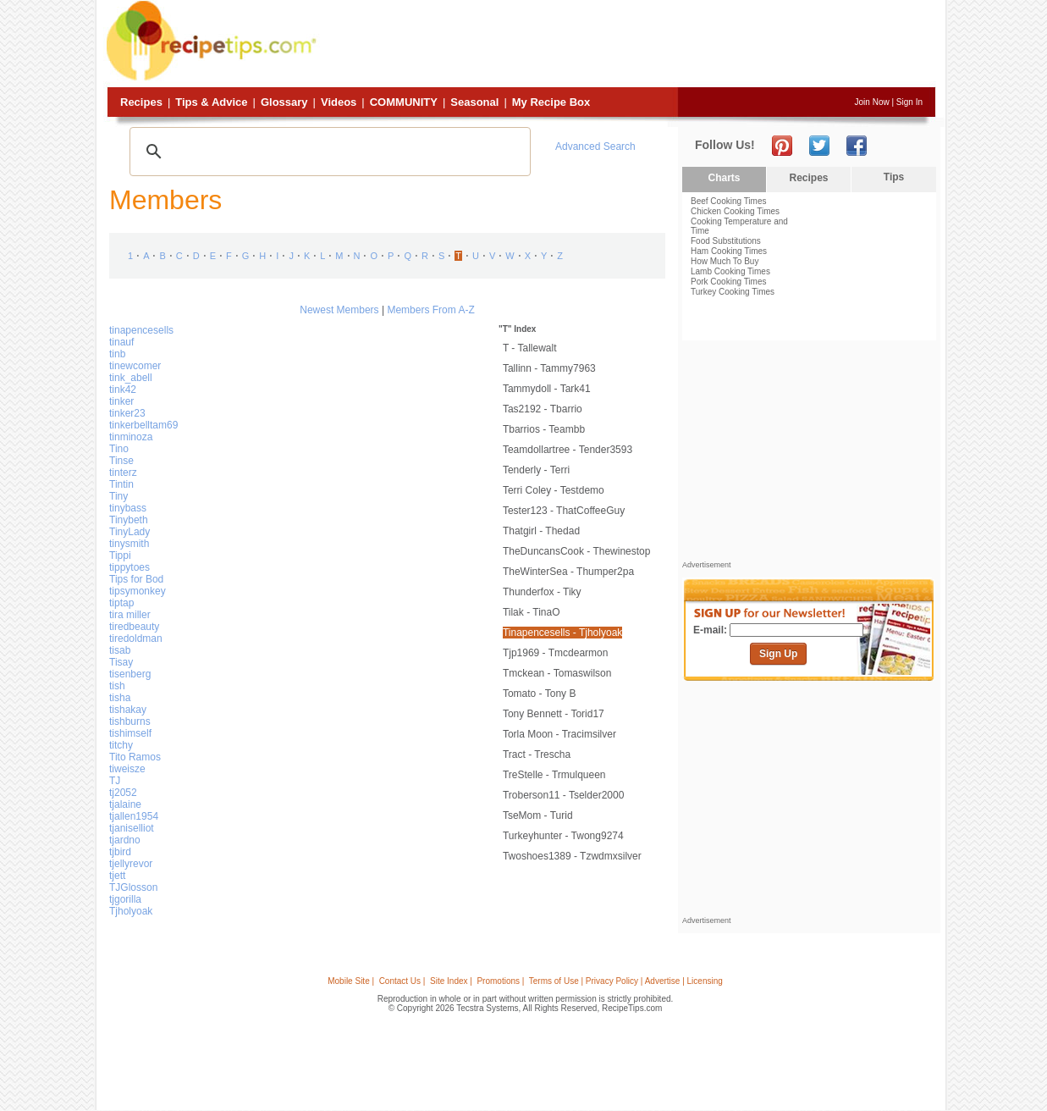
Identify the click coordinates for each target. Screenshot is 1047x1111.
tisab (119, 650)
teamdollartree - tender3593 (567, 450)
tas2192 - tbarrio (542, 409)
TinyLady (129, 532)
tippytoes (129, 567)
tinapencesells (141, 330)
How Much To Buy (724, 261)
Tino (119, 449)
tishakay (127, 710)
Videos (338, 102)
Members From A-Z (430, 310)
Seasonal (474, 102)
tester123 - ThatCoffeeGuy (564, 511)
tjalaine (125, 804)
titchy (121, 745)
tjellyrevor (130, 864)
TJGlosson (133, 887)
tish (117, 686)
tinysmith (129, 544)
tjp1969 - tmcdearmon (556, 653)
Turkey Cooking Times (732, 291)
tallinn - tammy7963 (549, 368)
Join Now (872, 102)
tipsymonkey (137, 591)
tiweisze (127, 769)
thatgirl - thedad (541, 531)
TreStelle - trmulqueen (554, 775)
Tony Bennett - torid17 (553, 714)
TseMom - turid (538, 815)
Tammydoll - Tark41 (547, 389)
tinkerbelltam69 (143, 425)
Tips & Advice (211, 102)
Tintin (121, 484)
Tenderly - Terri (536, 470)
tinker (121, 401)
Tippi (120, 555)
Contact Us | (402, 981)
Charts (724, 178)
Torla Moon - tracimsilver (559, 734)
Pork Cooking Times (728, 281)
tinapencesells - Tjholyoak (562, 632)
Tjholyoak (130, 911)
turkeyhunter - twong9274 (563, 836)
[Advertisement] (628, 45)
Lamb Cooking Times (730, 271)
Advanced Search (595, 146)
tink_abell (130, 378)
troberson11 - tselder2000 (563, 795)
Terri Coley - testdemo (553, 490)
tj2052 (123, 793)
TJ (114, 781)
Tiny (118, 496)
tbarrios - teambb (544, 429)
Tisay (121, 662)
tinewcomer (135, 366)
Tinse (121, 461)
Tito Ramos (135, 757)
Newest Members (339, 310)
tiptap (121, 603)
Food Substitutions (726, 241)
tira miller (130, 615)
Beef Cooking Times (729, 201)
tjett (117, 876)
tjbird (120, 852)
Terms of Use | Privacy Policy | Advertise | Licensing (626, 981)
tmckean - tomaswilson (557, 673)
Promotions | (500, 981)
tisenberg (130, 674)
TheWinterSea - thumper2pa (568, 572)
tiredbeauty (134, 627)
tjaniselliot (131, 828)
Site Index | (451, 981)
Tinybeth (128, 520)
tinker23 (127, 413)
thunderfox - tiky (542, 592)
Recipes (141, 102)
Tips (894, 177)
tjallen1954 (133, 816)
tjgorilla (125, 899)
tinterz (123, 472)
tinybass (127, 508)
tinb (117, 354)
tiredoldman (136, 638)
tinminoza (130, 437)
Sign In (909, 102)
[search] (327, 151)
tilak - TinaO (531, 612)
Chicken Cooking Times (735, 211)
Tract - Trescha (536, 754)
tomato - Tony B (539, 693)
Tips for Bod (136, 579)
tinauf (121, 342)
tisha (119, 698)
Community (404, 102)
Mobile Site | (351, 981)
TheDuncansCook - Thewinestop (577, 551)
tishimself (130, 733)
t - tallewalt (530, 348)
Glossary (284, 102)
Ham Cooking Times (729, 251)
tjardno (125, 840)
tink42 (122, 389)
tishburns (130, 721)
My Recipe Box (551, 102)
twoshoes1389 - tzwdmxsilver (572, 856)
